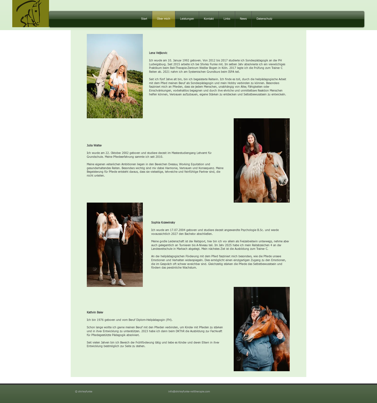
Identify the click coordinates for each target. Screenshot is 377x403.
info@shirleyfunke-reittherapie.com (189, 391)
